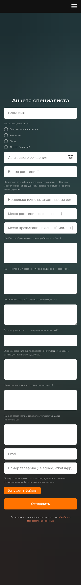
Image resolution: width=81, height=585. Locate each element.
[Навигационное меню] (74, 6)
